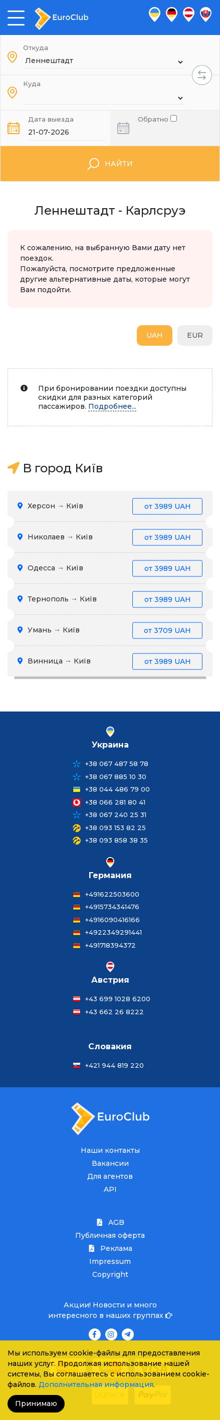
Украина (110, 745)
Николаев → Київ (110, 537)
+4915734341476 (112, 907)
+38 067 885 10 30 (115, 777)
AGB (110, 1222)
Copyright (110, 1274)
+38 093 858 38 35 (116, 840)
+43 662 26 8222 (114, 1012)
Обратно (157, 118)
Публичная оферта (110, 1235)
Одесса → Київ (110, 568)
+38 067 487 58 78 (116, 764)
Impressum (110, 1261)
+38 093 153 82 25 (115, 828)
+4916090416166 (112, 920)
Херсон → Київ (110, 506)
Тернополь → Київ (110, 599)
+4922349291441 (113, 932)
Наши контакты (110, 1150)
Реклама (110, 1248)
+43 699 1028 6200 (117, 999)
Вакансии (110, 1163)
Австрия (110, 980)
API (110, 1189)
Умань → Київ (110, 630)
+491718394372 (110, 945)
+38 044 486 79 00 (117, 789)
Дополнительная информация (96, 1384)
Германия (110, 875)
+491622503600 (112, 894)
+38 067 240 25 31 (115, 815)
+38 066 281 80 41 (115, 802)
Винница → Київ (110, 661)
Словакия (110, 1046)
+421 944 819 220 (114, 1065)
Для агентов (110, 1176)
